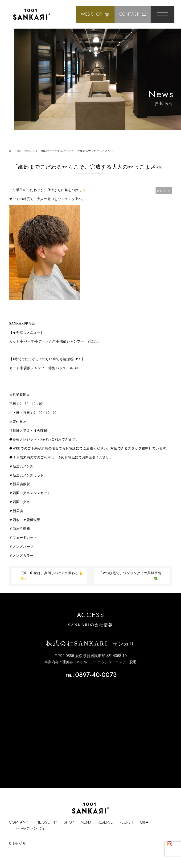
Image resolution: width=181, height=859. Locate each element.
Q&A (144, 822)
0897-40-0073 (96, 674)
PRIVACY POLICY (30, 828)
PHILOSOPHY (45, 822)
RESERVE (105, 822)
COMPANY (18, 822)
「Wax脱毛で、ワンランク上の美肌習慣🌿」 (130, 576)
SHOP (69, 822)
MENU (86, 822)
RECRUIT (126, 822)
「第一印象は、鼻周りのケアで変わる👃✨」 (51, 576)
